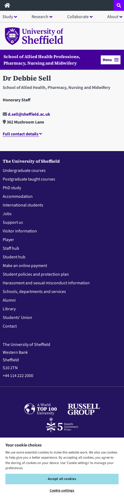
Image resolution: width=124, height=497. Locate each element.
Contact (10, 326)
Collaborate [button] (78, 17)
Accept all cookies (62, 478)
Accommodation (18, 196)
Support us (13, 222)
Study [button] (7, 17)
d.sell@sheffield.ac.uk (26, 114)
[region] (62, 467)
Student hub (14, 257)
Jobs (7, 214)
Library (9, 309)
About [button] (112, 17)
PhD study (12, 188)
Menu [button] (111, 60)
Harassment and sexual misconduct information (46, 283)
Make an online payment (25, 266)
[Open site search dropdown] (119, 5)
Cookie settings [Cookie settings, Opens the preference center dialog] (62, 490)
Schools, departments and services (34, 292)
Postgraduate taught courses (29, 179)
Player (8, 240)
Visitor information (20, 231)
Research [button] (40, 17)
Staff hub (11, 248)
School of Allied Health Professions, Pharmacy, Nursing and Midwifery (42, 60)
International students (23, 205)
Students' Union (17, 318)
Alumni (9, 300)
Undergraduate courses (24, 171)
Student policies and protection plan (36, 274)
